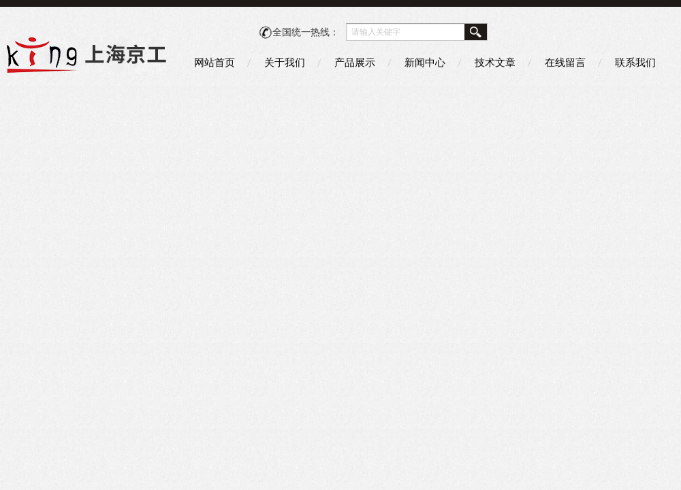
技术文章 (495, 62)
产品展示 (354, 62)
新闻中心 (425, 62)
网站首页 (214, 62)
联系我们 (635, 62)
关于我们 (284, 62)
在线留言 (565, 62)
